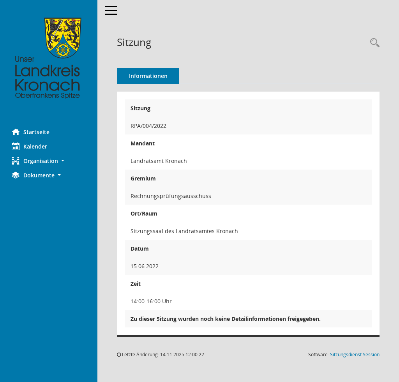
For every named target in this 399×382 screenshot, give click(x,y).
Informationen (148, 76)
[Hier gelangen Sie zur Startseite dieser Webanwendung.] (48, 58)
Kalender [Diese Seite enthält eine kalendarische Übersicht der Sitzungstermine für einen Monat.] (29, 146)
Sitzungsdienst (355, 354)
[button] (48, 161)
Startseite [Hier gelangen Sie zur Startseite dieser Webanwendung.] (30, 132)
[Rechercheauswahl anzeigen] (373, 43)
